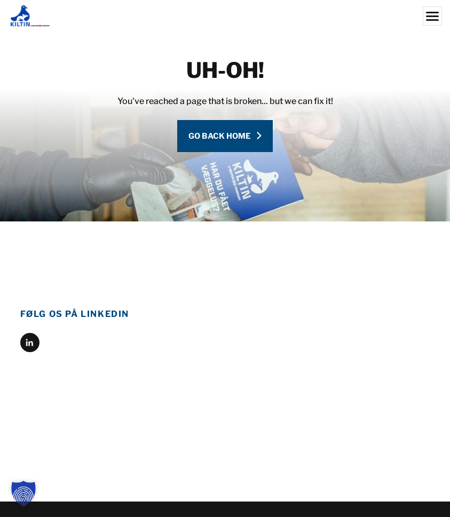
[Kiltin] (225, 16)
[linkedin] (30, 342)
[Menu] (432, 16)
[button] (23, 493)
